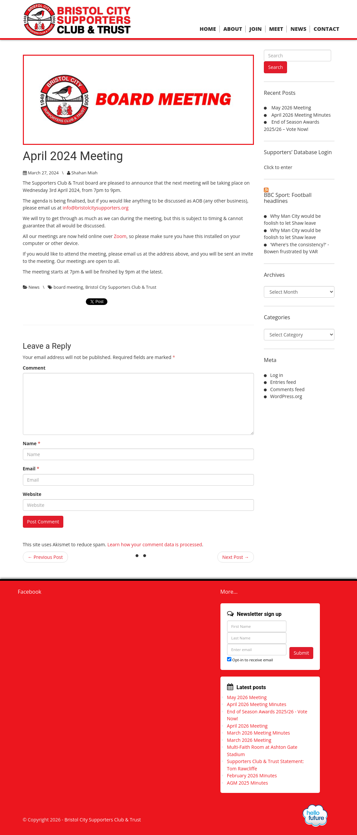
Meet (276, 29)
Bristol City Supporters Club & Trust (120, 287)
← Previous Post (45, 557)
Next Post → (235, 557)
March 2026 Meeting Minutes (258, 733)
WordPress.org (286, 396)
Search (275, 67)
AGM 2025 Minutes (247, 783)
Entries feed (283, 382)
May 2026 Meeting (291, 107)
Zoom (120, 236)
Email (31, 468)
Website (32, 494)
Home (208, 29)
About (232, 29)
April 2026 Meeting (247, 726)
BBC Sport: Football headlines (288, 198)
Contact (326, 29)
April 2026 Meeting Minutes (301, 115)
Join (255, 29)
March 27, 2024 (43, 173)
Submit (301, 653)
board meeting (68, 287)
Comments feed (287, 389)
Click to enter (278, 167)
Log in (276, 375)
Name (31, 443)
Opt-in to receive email (250, 659)
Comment (34, 368)
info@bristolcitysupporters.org (96, 208)
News (298, 29)
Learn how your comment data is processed (154, 544)
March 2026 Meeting (249, 740)
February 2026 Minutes (252, 775)
